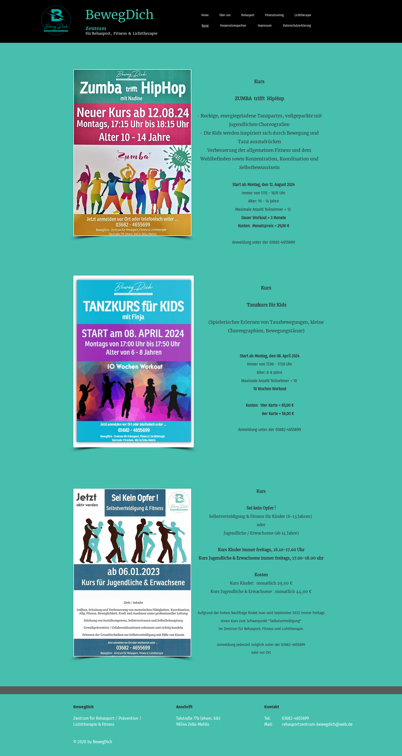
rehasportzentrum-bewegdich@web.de (317, 724)
